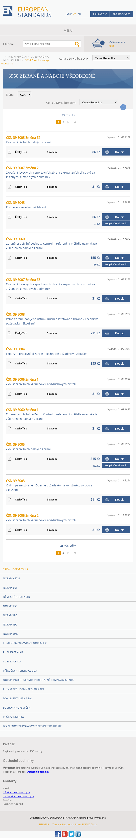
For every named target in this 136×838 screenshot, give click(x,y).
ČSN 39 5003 (49, 485)
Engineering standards (15, 751)
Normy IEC (10, 606)
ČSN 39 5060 (52, 243)
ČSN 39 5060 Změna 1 (52, 414)
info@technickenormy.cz (16, 792)
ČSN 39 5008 (52, 318)
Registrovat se (121, 14)
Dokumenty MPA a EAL (17, 698)
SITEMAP (44, 824)
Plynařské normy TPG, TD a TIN (23, 689)
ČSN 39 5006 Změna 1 (41, 381)
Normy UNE (10, 634)
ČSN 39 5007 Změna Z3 (50, 284)
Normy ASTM (11, 578)
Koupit (119, 152)
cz (74, 14)
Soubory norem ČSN (16, 707)
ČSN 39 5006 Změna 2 (41, 517)
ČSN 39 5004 (47, 351)
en (79, 14)
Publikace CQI (12, 661)
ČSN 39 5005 (28, 446)
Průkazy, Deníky (13, 717)
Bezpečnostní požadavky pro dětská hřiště (32, 726)
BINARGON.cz (89, 824)
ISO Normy (36, 751)
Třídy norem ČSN (17, 56)
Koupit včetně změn (116, 223)
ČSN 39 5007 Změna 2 (50, 172)
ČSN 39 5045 (26, 204)
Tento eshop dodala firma (66, 824)
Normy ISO (10, 624)
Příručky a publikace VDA (20, 670)
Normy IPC (10, 615)
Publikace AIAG (13, 652)
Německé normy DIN (16, 597)
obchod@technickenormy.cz (18, 796)
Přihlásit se (100, 14)
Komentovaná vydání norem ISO (25, 643)
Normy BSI (10, 587)
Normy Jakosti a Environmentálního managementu (38, 680)
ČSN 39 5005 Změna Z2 (28, 139)
